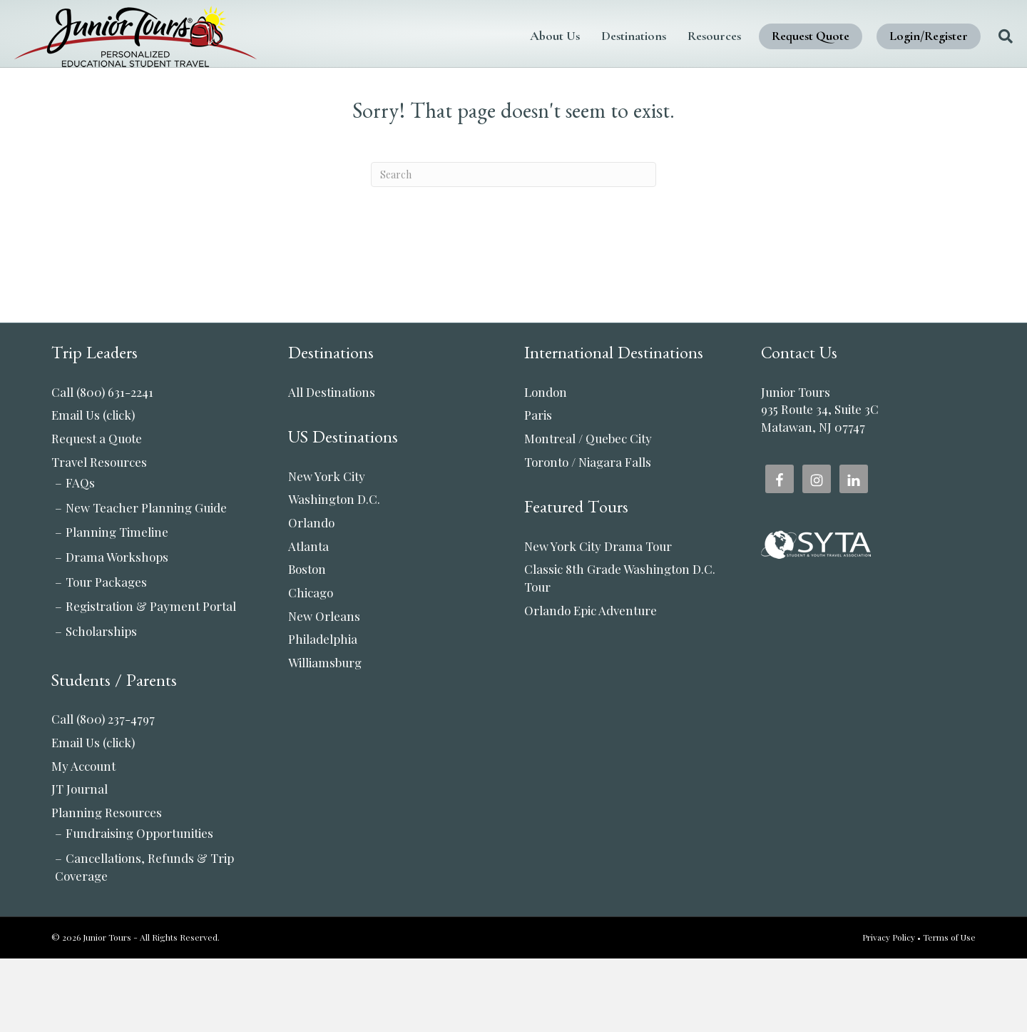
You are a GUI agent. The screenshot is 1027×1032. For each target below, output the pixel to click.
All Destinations (331, 465)
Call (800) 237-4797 (103, 792)
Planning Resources (106, 886)
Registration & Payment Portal (151, 679)
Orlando (311, 596)
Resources (677, 36)
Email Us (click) (93, 488)
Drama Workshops (117, 630)
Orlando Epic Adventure (590, 684)
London (545, 465)
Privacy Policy (888, 1010)
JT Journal (79, 862)
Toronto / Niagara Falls (587, 535)
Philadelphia (322, 712)
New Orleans (324, 689)
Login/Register (891, 36)
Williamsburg (325, 736)
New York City (326, 549)
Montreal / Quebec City (588, 512)
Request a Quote (96, 512)
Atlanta (308, 619)
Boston (307, 642)
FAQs (80, 556)
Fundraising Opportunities (139, 906)
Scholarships (101, 704)
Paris (538, 488)
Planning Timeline (117, 605)
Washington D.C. (334, 572)
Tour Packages (106, 655)
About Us (518, 36)
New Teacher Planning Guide (146, 581)
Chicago (310, 666)
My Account (83, 839)
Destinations (596, 36)
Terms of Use (949, 1010)
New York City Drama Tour (598, 619)
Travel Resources (99, 535)
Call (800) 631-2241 (102, 465)
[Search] (963, 36)
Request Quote (773, 36)
